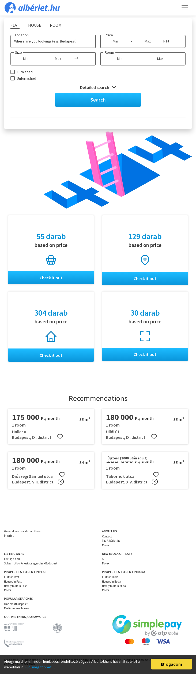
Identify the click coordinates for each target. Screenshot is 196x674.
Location (22, 35)
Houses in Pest (13, 581)
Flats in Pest (11, 577)
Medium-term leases (16, 608)
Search (98, 99)
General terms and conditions (22, 531)
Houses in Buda (111, 581)
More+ (105, 545)
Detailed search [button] (98, 87)
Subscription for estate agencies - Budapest (30, 563)
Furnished (25, 71)
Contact (107, 536)
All (103, 559)
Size (18, 52)
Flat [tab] (15, 25)
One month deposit (16, 604)
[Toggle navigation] (185, 8)
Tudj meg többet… (40, 667)
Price (109, 35)
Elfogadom (171, 664)
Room (109, 52)
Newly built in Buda (114, 586)
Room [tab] (56, 25)
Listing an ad (12, 559)
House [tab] (34, 25)
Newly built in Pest (15, 586)
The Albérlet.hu (111, 541)
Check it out (51, 277)
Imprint (9, 535)
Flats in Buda (110, 577)
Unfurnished (26, 78)
